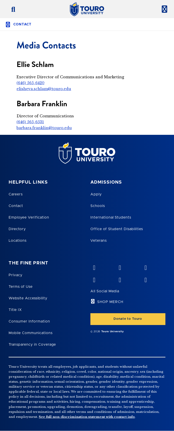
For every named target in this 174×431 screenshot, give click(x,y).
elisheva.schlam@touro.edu (44, 88)
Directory (17, 229)
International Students (110, 217)
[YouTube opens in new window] (119, 266)
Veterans (98, 240)
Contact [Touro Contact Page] (16, 206)
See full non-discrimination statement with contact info (87, 417)
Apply (96, 194)
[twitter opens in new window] (119, 279)
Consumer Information (29, 321)
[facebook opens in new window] (94, 279)
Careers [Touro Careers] (16, 194)
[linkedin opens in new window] (145, 266)
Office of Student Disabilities (116, 229)
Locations (18, 240)
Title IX (15, 310)
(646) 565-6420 (30, 83)
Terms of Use (21, 286)
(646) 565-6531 (30, 122)
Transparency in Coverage (32, 344)
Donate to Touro (128, 318)
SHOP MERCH (110, 302)
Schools (97, 206)
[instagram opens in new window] (145, 279)
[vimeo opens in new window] (94, 266)
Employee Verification (29, 217)
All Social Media (104, 291)
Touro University (112, 331)
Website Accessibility (28, 298)
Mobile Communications (30, 333)
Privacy (15, 275)
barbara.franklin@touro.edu (44, 128)
